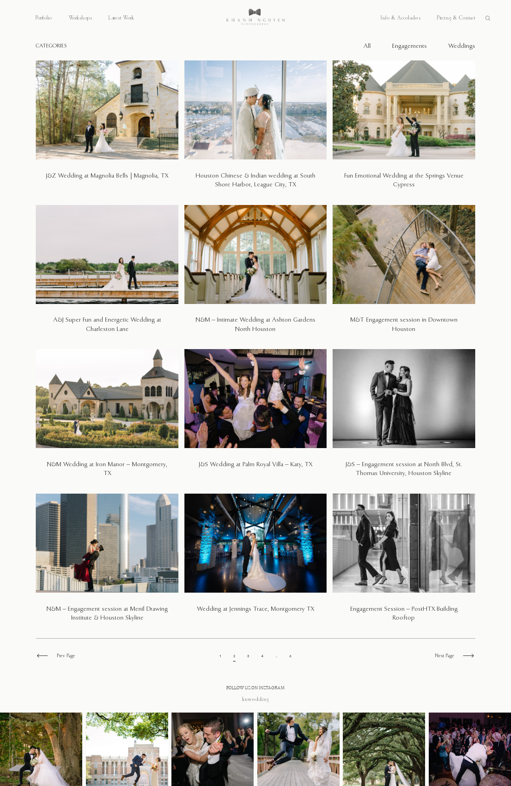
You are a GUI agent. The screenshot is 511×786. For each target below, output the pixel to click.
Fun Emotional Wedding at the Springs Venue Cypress (404, 129)
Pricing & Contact (456, 18)
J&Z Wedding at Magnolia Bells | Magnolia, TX (107, 129)
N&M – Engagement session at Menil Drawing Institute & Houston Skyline (107, 562)
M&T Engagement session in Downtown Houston (404, 274)
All (367, 46)
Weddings (461, 46)
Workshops (80, 18)
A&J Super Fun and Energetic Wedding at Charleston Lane (107, 274)
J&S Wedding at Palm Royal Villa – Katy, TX (255, 418)
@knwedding (255, 699)
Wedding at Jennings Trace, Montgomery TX (255, 562)
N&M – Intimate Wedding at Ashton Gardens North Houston (255, 274)
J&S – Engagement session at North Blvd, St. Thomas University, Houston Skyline (404, 418)
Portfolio (44, 18)
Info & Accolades (400, 18)
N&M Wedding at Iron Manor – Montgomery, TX (107, 418)
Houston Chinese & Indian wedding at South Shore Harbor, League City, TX (255, 129)
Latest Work (121, 18)
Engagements (409, 46)
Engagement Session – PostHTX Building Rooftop (404, 562)
